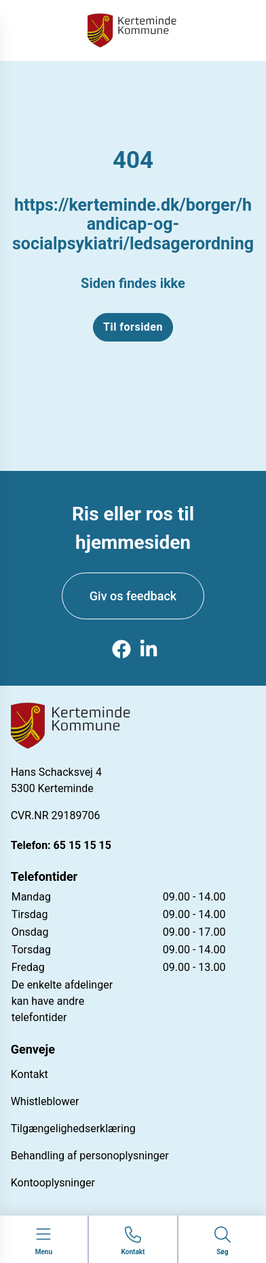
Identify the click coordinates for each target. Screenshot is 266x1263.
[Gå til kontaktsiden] (133, 1241)
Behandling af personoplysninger (90, 1155)
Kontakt (29, 1074)
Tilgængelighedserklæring (73, 1128)
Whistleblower (45, 1101)
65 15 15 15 (82, 845)
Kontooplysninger (53, 1182)
